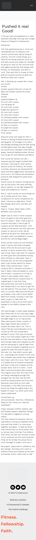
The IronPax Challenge (18, 509)
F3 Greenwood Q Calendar (18, 504)
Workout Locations (18, 500)
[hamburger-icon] (31, 5)
